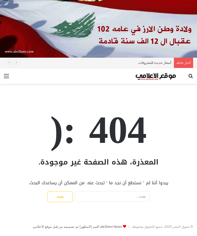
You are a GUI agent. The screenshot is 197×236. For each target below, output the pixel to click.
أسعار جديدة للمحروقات (154, 63)
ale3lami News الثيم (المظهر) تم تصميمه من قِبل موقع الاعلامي (77, 227)
